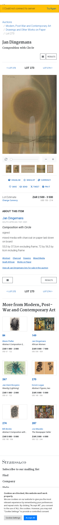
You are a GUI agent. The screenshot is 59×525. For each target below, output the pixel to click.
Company (9, 481)
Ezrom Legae (38, 385)
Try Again (51, 8)
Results (51, 56)
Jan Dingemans (12, 218)
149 (34, 335)
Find (5, 475)
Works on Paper (24, 262)
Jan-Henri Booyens (11, 385)
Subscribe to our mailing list (21, 469)
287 (34, 423)
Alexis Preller (8, 341)
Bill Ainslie (7, 429)
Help (6, 487)
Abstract (6, 258)
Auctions (7, 22)
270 (34, 379)
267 (4, 379)
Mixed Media (39, 258)
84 (3, 335)
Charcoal (17, 258)
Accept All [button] (30, 518)
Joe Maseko (37, 429)
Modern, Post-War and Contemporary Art (28, 25)
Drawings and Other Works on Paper (26, 29)
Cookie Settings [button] (13, 518)
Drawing (27, 258)
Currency (44, 180)
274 (4, 423)
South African (8, 262)
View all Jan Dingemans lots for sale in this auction (25, 268)
